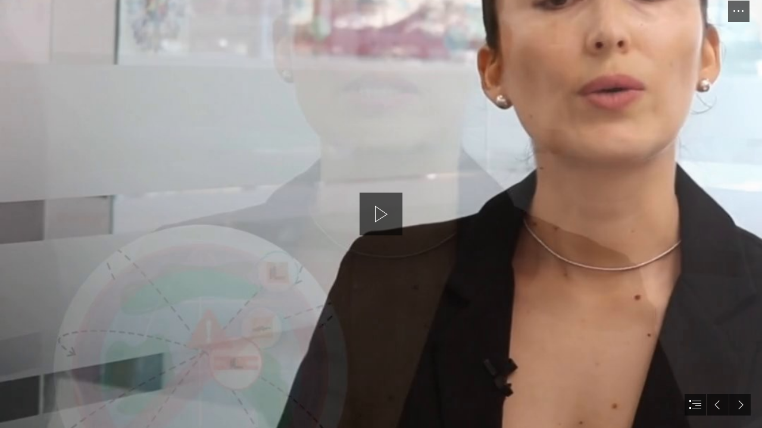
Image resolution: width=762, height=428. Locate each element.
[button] (738, 11)
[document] (381, 214)
